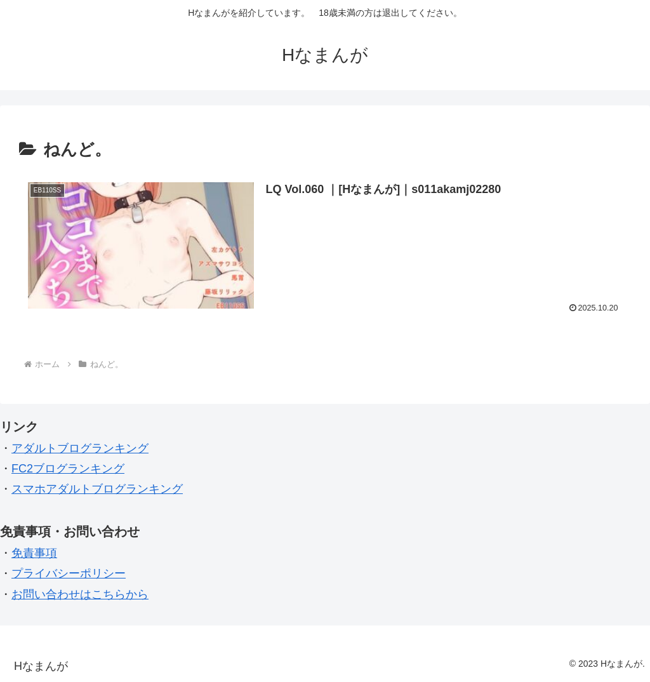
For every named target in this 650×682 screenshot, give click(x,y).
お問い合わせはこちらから (80, 594)
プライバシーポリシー (68, 573)
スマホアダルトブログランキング (97, 489)
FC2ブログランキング (67, 468)
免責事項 (34, 553)
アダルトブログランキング (80, 448)
